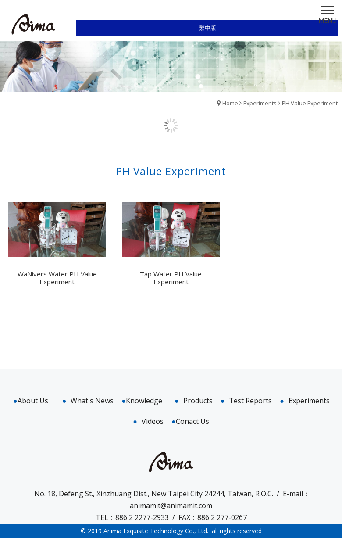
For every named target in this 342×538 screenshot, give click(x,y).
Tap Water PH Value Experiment (171, 278)
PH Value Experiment (310, 103)
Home (230, 103)
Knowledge (141, 400)
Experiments (260, 103)
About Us (30, 400)
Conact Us (190, 421)
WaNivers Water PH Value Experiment (57, 278)
